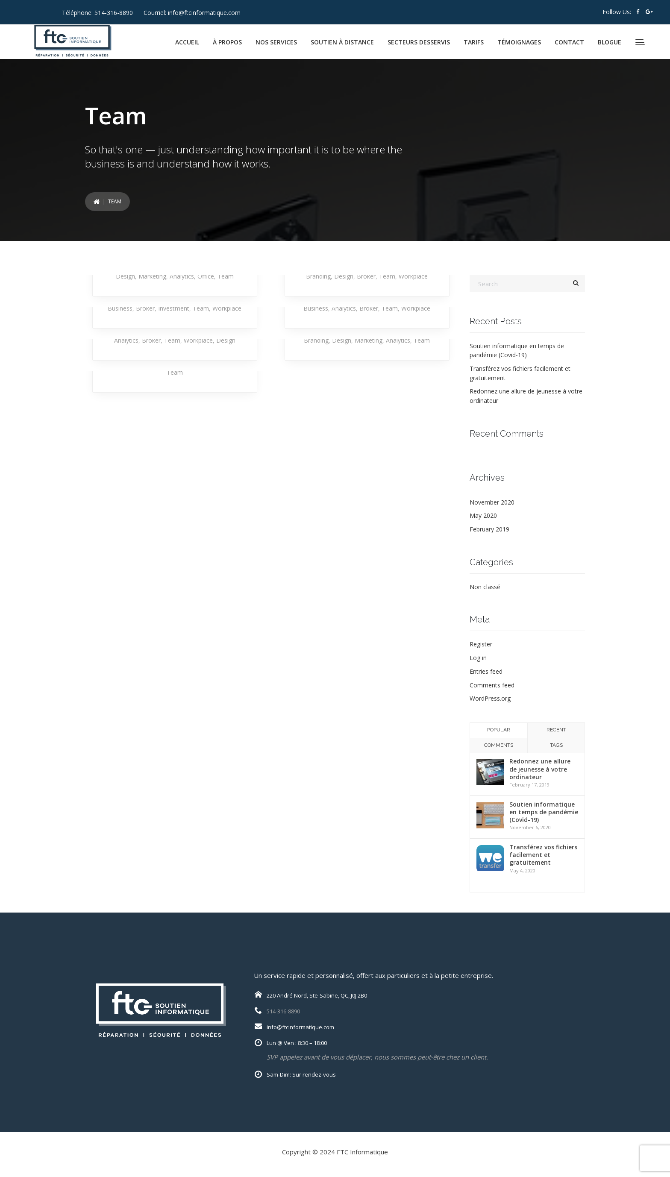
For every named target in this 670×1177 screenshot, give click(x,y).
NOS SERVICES (276, 42)
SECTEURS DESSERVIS (419, 42)
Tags (556, 745)
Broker (366, 276)
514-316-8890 (113, 13)
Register (481, 644)
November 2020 (492, 502)
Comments (498, 745)
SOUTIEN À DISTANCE (342, 42)
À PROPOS (227, 42)
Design (125, 276)
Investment (173, 308)
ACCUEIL (187, 42)
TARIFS (474, 42)
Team (225, 276)
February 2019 (489, 529)
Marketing (152, 276)
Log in (478, 658)
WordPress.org (490, 698)
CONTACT (569, 42)
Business (120, 308)
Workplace (413, 276)
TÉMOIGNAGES (519, 42)
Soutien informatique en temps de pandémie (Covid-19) (543, 812)
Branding (318, 276)
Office (205, 276)
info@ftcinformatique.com (204, 13)
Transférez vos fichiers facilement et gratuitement (543, 854)
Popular (498, 730)
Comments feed (492, 685)
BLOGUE (609, 42)
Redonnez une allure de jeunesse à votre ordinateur (539, 769)
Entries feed (486, 671)
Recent (556, 730)
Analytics (182, 276)
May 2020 (483, 515)
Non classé (485, 587)
